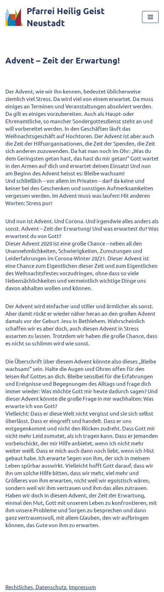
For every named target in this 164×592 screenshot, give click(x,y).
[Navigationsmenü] (150, 17)
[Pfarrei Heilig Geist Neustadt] (68, 17)
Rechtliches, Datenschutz (35, 586)
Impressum (82, 586)
